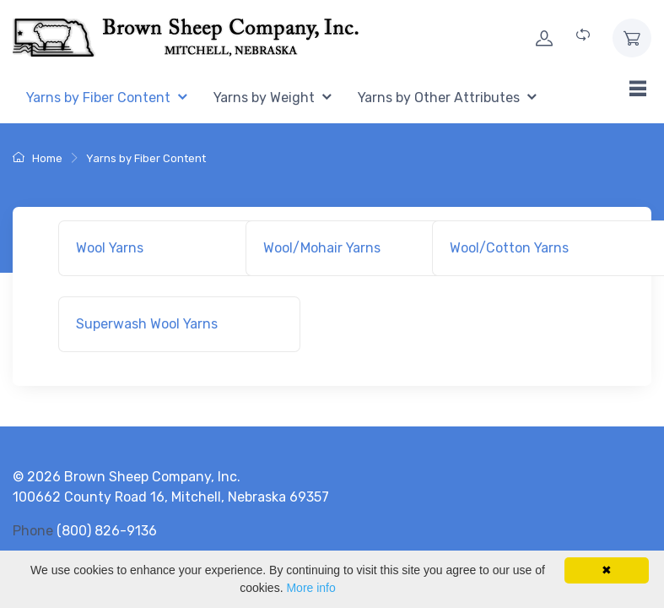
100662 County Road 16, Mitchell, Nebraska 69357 (171, 497)
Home (37, 158)
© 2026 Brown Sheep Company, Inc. (126, 477)
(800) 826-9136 (107, 531)
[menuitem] (107, 98)
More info (310, 587)
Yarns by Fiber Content (146, 158)
